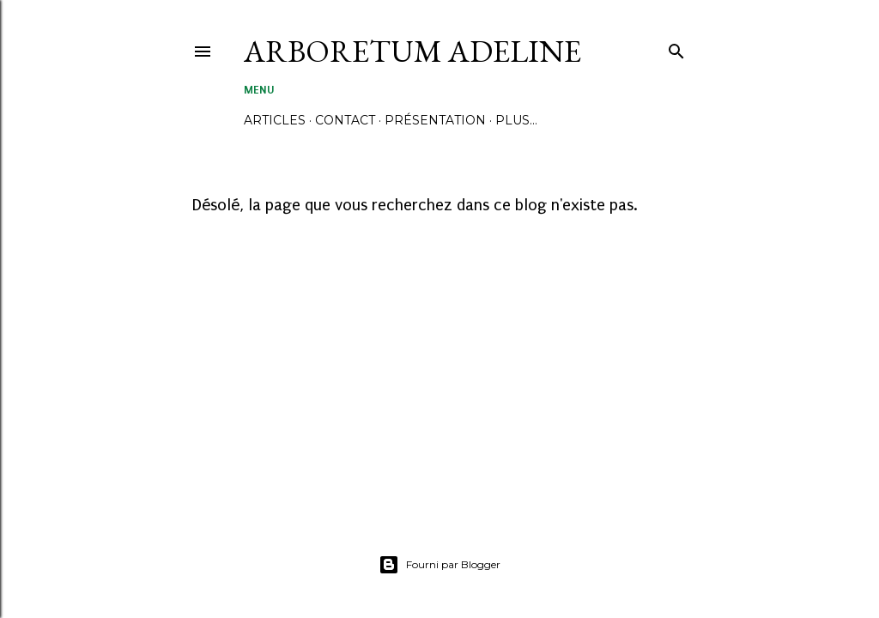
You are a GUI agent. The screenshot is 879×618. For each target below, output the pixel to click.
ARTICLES (275, 120)
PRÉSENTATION (435, 120)
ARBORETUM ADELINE (412, 51)
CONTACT (345, 120)
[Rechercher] (676, 47)
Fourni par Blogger (439, 564)
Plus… (516, 120)
